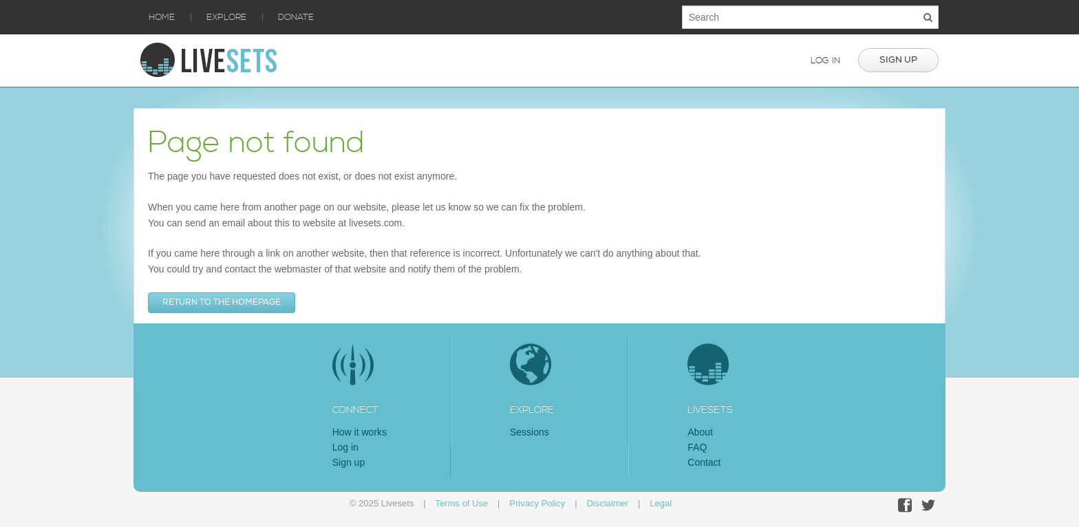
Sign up (898, 59)
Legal (661, 503)
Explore (226, 17)
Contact (703, 462)
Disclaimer (607, 503)
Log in (825, 60)
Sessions (529, 432)
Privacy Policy (537, 503)
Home (162, 17)
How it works (359, 432)
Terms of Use (462, 503)
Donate (296, 17)
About (700, 432)
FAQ (697, 447)
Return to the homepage (221, 302)
